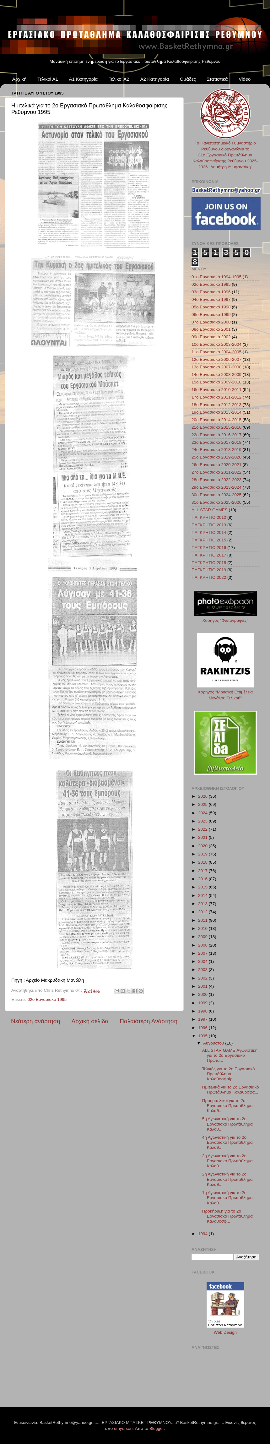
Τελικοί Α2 (119, 79)
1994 (203, 1233)
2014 (203, 895)
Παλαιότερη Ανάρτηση (148, 1021)
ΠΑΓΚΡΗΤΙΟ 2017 (209, 555)
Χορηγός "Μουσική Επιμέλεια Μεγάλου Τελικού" (225, 692)
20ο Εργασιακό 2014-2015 (216, 419)
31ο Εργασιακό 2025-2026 (216, 502)
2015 (203, 887)
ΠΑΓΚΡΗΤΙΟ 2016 (209, 547)
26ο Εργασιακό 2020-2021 (216, 464)
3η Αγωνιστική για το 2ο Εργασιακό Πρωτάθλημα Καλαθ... (227, 1161)
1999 (203, 1003)
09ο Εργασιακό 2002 (211, 336)
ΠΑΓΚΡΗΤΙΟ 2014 (209, 532)
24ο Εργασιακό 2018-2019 (216, 449)
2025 (203, 804)
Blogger (156, 1428)
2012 (203, 911)
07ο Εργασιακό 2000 (211, 322)
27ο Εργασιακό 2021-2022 (216, 472)
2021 (203, 837)
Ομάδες (188, 79)
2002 (203, 978)
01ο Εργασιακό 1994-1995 (216, 276)
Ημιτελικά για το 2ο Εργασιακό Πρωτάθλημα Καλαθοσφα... (230, 1089)
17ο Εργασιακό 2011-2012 (216, 397)
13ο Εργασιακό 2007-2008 (216, 367)
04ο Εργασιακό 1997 (211, 299)
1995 (203, 1036)
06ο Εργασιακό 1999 (211, 314)
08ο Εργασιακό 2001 (211, 329)
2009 (203, 936)
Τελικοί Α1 (47, 79)
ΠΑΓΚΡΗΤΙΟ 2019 (209, 569)
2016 (203, 879)
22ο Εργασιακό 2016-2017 (216, 434)
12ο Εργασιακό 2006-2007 (216, 359)
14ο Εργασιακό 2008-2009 (216, 374)
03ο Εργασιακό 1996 (211, 292)
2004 (203, 961)
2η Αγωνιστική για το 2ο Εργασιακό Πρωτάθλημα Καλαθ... (227, 1179)
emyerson (123, 1428)
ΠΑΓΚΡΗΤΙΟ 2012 (209, 517)
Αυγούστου (214, 1043)
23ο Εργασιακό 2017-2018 (216, 442)
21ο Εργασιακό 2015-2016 (216, 427)
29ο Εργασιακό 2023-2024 (216, 487)
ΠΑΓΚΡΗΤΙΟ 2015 (209, 540)
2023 (203, 821)
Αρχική (19, 79)
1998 (203, 1011)
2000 (203, 994)
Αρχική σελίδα (90, 1021)
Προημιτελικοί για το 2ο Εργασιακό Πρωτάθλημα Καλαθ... (227, 1105)
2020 (203, 846)
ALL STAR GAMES (210, 510)
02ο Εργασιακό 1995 (47, 999)
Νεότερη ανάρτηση (35, 1021)
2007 (203, 953)
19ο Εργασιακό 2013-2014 (216, 412)
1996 (203, 1027)
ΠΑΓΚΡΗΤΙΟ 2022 (209, 577)
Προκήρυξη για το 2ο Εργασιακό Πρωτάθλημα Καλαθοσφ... (227, 1216)
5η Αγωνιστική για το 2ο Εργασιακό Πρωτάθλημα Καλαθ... (227, 1123)
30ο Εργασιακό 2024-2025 (216, 494)
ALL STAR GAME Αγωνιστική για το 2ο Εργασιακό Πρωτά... (229, 1055)
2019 (203, 854)
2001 (203, 986)
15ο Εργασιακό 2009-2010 (216, 382)
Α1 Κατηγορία (83, 79)
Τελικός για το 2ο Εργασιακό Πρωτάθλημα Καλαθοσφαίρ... (228, 1074)
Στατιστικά (217, 79)
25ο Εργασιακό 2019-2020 (216, 457)
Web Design (225, 1332)
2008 (203, 945)
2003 (203, 969)
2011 (203, 920)
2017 (203, 870)
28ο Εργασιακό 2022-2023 (216, 479)
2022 (203, 829)
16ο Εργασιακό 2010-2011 (216, 389)
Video (245, 79)
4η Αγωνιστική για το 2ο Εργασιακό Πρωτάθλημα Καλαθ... (227, 1142)
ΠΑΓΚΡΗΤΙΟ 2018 (209, 562)
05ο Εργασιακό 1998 (211, 307)
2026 (203, 796)
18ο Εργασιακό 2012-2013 (216, 404)
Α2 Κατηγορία (154, 79)
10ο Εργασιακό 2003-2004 (216, 344)
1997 (203, 1019)
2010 (203, 928)
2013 (203, 903)
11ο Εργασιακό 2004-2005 (216, 352)
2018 (203, 862)
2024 (203, 813)
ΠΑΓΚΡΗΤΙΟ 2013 (209, 525)
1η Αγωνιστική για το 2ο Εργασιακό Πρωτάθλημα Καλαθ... (227, 1197)
